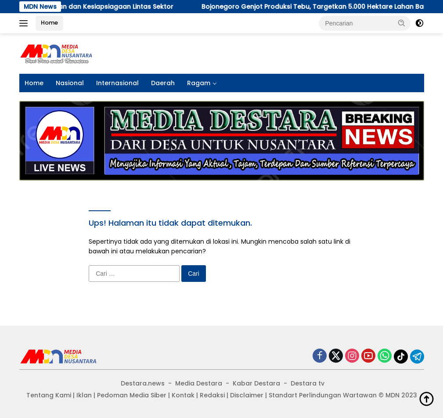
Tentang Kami (48, 395)
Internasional (117, 83)
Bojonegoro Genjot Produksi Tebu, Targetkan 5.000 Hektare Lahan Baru (174, 7)
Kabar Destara (256, 383)
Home (49, 22)
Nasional (70, 83)
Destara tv (307, 383)
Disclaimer (246, 395)
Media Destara (198, 383)
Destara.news (143, 383)
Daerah (163, 83)
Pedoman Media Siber (131, 395)
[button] (402, 23)
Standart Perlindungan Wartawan (323, 395)
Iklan (84, 395)
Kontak (183, 395)
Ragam (198, 83)
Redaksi (212, 395)
